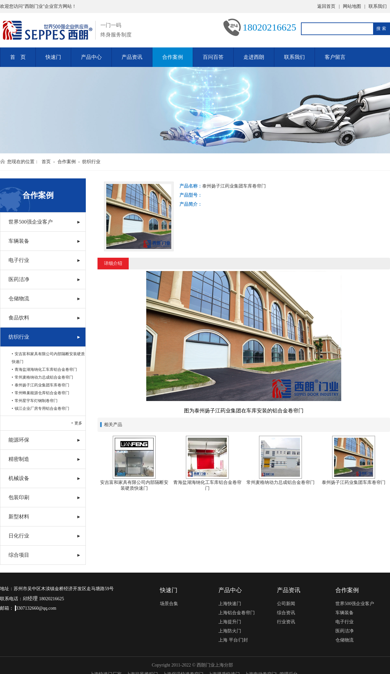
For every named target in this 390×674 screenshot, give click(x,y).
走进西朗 (253, 57)
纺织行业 (91, 161)
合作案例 (172, 57)
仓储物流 (18, 298)
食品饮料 (18, 317)
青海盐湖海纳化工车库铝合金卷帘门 (46, 369)
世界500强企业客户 (30, 222)
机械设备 (18, 478)
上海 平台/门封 (233, 640)
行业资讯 (286, 621)
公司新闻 (286, 603)
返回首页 (326, 6)
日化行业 (18, 535)
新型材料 (18, 516)
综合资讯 (286, 612)
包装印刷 (18, 497)
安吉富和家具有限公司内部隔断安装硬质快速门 (48, 358)
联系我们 (378, 6)
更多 (78, 423)
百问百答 (213, 57)
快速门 (53, 57)
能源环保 (18, 440)
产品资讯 (132, 57)
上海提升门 (229, 621)
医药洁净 (18, 279)
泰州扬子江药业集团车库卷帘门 (42, 385)
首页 (46, 161)
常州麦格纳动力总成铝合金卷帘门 (44, 377)
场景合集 (169, 603)
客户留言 (335, 57)
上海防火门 (229, 631)
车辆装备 (18, 241)
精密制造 (18, 459)
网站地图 (352, 6)
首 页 (18, 57)
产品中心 (91, 57)
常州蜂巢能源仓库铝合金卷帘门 (42, 393)
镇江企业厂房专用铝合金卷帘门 (42, 408)
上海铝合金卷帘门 (236, 612)
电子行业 (18, 260)
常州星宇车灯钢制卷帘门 (36, 400)
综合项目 (18, 555)
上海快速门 (229, 603)
